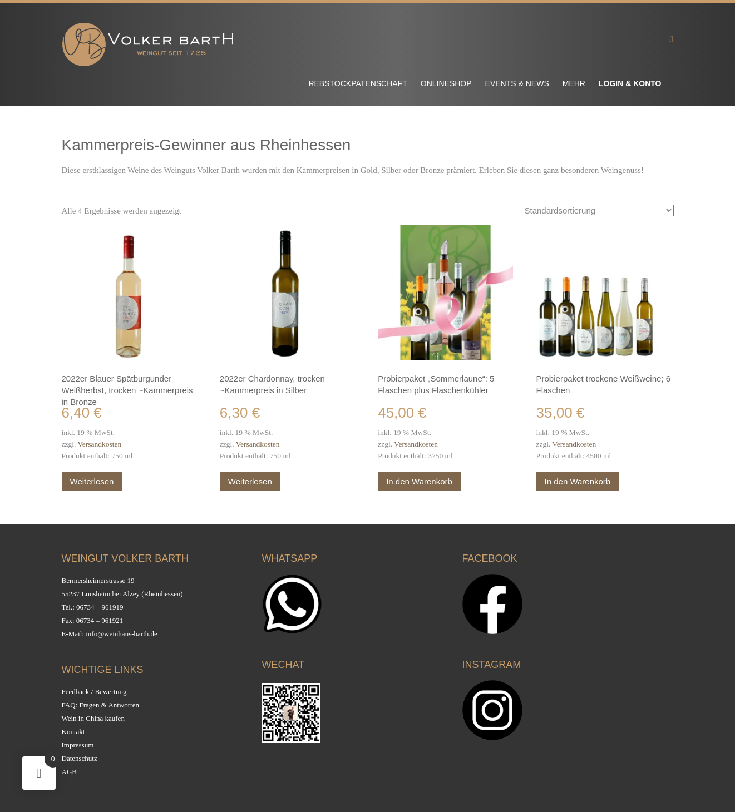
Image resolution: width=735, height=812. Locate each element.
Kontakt (73, 731)
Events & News (517, 83)
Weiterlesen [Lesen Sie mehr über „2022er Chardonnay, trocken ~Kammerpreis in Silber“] (250, 481)
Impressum (78, 745)
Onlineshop (446, 83)
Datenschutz (79, 758)
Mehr (574, 83)
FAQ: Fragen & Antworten (101, 705)
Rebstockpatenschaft (357, 83)
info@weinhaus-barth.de (121, 634)
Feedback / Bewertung (94, 691)
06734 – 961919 (100, 607)
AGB (69, 772)
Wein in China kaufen (93, 718)
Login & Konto (630, 83)
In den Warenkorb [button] (419, 481)
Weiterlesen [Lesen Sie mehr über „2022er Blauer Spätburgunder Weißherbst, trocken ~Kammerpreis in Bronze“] (92, 481)
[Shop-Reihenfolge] (598, 210)
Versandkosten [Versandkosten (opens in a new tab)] (100, 444)
